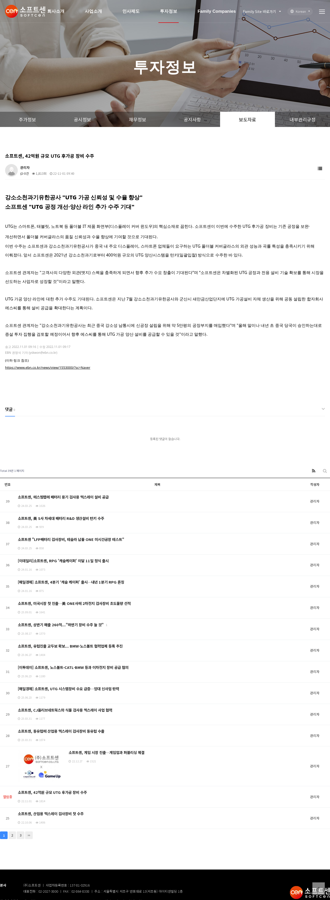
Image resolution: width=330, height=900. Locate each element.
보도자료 (247, 119)
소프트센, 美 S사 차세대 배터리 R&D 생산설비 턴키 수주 (61, 518)
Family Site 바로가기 (259, 11)
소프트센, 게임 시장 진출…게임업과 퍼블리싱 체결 (106, 752)
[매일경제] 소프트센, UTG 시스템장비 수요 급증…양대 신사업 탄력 (68, 688)
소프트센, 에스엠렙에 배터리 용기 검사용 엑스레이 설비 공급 (63, 497)
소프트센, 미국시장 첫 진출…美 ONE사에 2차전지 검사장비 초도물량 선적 (74, 603)
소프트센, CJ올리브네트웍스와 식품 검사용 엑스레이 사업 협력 (65, 710)
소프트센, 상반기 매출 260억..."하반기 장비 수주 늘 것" (61, 624)
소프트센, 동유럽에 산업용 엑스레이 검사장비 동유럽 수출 (61, 731)
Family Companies (216, 11)
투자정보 (168, 11)
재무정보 (137, 119)
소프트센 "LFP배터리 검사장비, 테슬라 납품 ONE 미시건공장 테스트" (71, 539)
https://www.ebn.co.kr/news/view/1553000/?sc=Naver (47, 367)
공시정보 (82, 119)
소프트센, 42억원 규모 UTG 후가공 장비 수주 (52, 792)
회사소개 (55, 11)
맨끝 (29, 835)
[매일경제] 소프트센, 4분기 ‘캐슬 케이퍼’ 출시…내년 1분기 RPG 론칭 (71, 582)
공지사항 (192, 119)
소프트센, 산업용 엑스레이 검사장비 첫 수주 (51, 813)
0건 (24, 173)
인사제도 (131, 11)
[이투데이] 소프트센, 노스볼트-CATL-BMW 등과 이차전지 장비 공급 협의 (73, 667)
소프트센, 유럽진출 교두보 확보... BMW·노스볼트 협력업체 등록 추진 (70, 646)
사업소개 (93, 11)
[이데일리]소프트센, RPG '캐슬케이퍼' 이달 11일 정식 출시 (63, 560)
